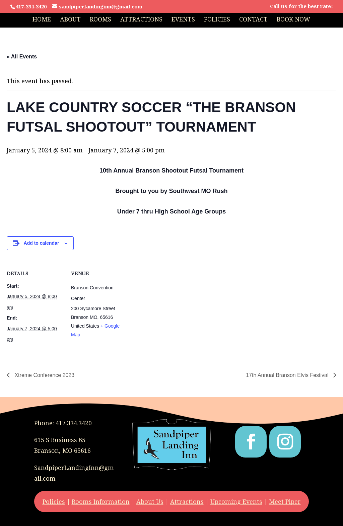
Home (41, 20)
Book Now (293, 20)
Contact (253, 20)
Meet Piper (285, 501)
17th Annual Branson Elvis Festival (288, 375)
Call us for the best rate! (301, 6)
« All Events (22, 56)
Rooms (100, 20)
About (70, 20)
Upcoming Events (236, 501)
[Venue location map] (170, 307)
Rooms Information (101, 501)
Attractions (141, 20)
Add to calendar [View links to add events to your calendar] (41, 243)
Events (183, 20)
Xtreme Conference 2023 (43, 375)
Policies (217, 20)
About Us (149, 501)
